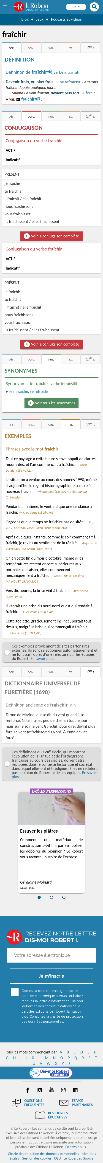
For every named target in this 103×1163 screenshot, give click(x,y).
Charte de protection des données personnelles (43, 1154)
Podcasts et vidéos (66, 19)
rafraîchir (18, 391)
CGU (57, 1158)
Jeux (39, 19)
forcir (90, 93)
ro (18, 99)
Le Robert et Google (78, 1158)
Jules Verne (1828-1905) (38, 512)
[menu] (5, 7)
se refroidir (39, 391)
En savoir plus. (42, 658)
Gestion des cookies (37, 1158)
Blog (25, 19)
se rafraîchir (70, 82)
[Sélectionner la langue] (76, 7)
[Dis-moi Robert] (51, 1073)
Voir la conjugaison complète (55, 236)
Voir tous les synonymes (55, 403)
